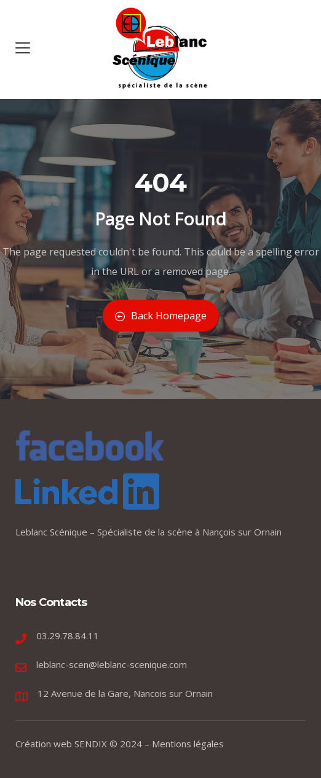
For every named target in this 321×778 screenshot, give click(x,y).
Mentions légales (188, 743)
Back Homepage (161, 315)
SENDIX (90, 743)
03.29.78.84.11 (67, 635)
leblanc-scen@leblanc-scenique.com (111, 664)
